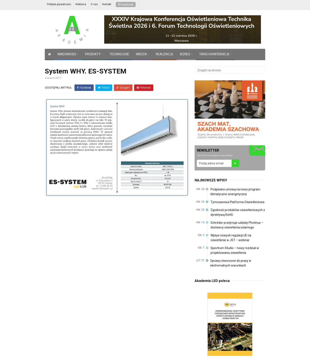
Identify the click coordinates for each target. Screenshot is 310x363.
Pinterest (144, 87)
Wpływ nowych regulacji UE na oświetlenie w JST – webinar (231, 238)
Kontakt (106, 4)
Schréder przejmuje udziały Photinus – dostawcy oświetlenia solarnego (237, 225)
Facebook (125, 4)
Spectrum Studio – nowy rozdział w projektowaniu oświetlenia (235, 250)
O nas (94, 4)
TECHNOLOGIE (119, 54)
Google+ (123, 87)
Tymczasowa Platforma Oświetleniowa (237, 202)
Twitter (104, 87)
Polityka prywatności (59, 4)
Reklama (81, 4)
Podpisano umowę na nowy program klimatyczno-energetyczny (235, 192)
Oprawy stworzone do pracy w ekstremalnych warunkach (230, 263)
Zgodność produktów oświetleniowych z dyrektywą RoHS (238, 212)
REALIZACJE (164, 54)
